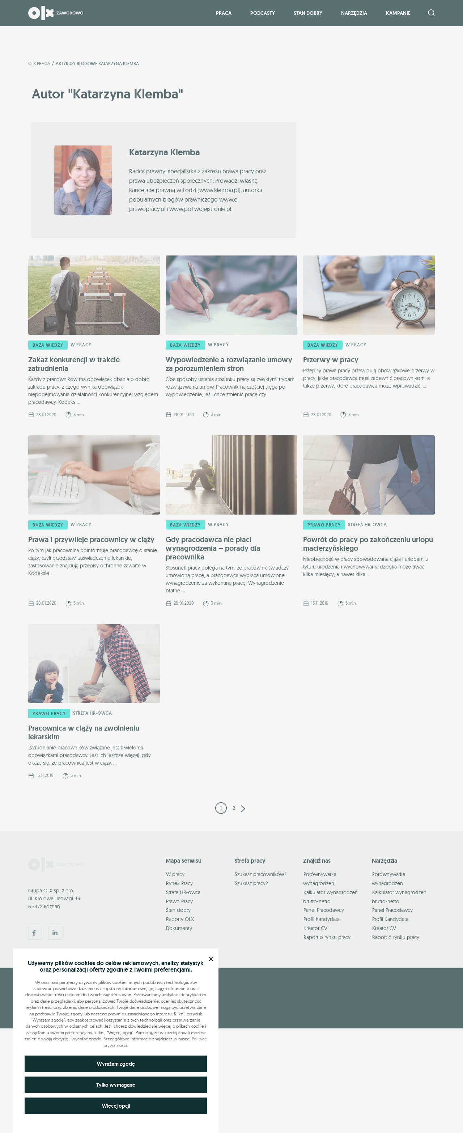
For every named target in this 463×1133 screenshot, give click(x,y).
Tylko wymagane (115, 1085)
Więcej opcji (116, 1106)
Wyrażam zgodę (116, 1064)
